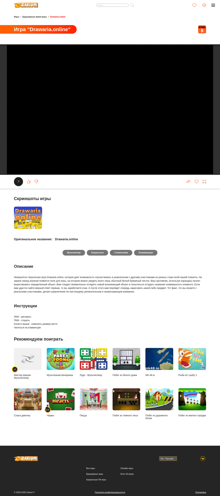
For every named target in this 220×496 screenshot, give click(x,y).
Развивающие (146, 252)
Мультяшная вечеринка (60, 362)
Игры (16, 17)
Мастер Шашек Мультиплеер (28, 363)
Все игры (90, 468)
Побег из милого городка (192, 402)
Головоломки (121, 252)
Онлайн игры (126, 468)
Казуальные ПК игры (96, 479)
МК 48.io (159, 362)
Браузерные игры (94, 474)
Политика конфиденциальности (110, 492)
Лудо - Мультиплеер (93, 362)
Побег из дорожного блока (159, 404)
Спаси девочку (28, 402)
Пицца (93, 402)
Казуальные (97, 252)
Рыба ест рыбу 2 (192, 362)
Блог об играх (127, 474)
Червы (60, 402)
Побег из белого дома (126, 362)
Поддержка (200, 492)
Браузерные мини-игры (35, 17)
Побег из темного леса (126, 402)
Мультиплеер (74, 252)
